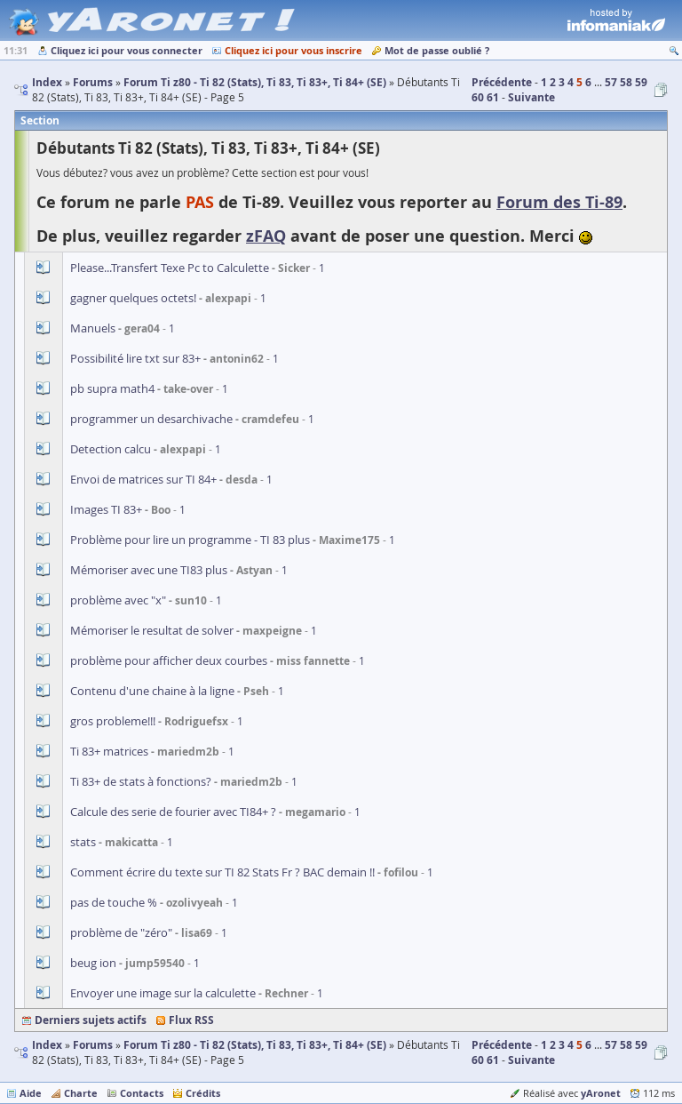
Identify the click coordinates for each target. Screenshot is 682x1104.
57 (611, 82)
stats (83, 842)
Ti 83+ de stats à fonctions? (140, 781)
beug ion (93, 963)
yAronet (601, 1093)
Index (47, 1044)
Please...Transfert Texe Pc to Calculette (169, 268)
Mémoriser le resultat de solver (152, 630)
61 (493, 97)
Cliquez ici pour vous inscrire (293, 50)
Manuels (92, 328)
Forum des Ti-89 (559, 202)
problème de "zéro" (121, 932)
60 (478, 97)
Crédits (203, 1093)
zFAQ (266, 236)
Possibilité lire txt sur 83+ (135, 358)
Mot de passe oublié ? (437, 50)
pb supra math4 (112, 388)
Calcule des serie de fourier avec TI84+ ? (173, 812)
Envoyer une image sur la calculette (163, 993)
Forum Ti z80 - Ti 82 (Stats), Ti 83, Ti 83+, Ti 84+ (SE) (254, 1044)
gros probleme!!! (112, 721)
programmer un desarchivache (151, 419)
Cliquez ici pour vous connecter (126, 50)
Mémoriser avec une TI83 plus (148, 570)
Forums (93, 1044)
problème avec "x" (118, 600)
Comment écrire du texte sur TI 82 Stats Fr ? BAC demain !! (222, 872)
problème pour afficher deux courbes (168, 660)
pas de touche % (113, 902)
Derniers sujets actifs (91, 1020)
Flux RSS (191, 1020)
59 (641, 82)
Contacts (141, 1093)
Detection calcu (110, 449)
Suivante (531, 97)
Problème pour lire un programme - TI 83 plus (190, 540)
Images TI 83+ (106, 509)
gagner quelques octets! (133, 298)
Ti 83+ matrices (109, 751)
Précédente (502, 82)
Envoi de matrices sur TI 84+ (143, 479)
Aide (31, 1093)
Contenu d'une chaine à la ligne (152, 691)
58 (626, 82)
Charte (81, 1093)
